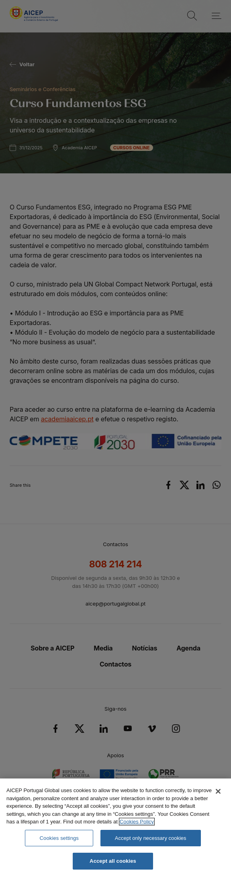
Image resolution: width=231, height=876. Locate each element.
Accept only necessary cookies (150, 838)
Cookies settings (59, 838)
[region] (115, 827)
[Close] (218, 791)
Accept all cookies (113, 861)
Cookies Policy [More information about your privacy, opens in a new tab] (137, 822)
